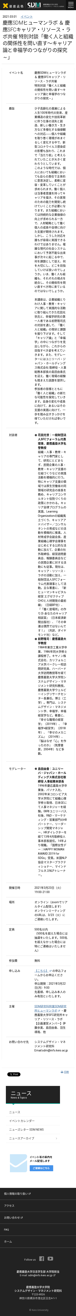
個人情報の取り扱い (17, 1193)
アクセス (9, 1205)
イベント (27, 16)
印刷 (65, 1072)
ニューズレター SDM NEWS (26, 1129)
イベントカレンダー (22, 1120)
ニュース (14, 1112)
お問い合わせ (13, 1217)
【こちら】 (42, 970)
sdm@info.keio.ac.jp (41, 1275)
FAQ (6, 1229)
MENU (71, 4)
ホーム (8, 1241)
